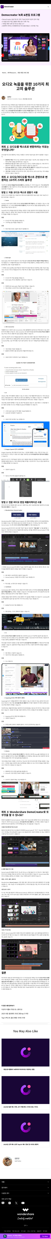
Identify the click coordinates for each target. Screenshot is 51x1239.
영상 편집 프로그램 (23, 73)
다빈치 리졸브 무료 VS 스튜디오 (11, 1009)
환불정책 (39, 1231)
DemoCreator (35, 812)
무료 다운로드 (17, 515)
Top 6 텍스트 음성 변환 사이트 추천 (13, 1017)
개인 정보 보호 (15, 1231)
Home (4, 73)
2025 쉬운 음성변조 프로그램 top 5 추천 (14, 1013)
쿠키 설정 (23, 1231)
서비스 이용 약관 (31, 1231)
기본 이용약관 (7, 1231)
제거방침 (45, 1231)
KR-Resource (12, 73)
